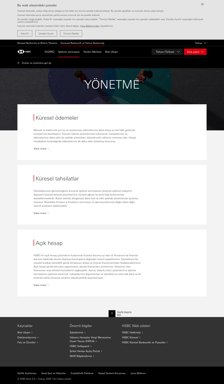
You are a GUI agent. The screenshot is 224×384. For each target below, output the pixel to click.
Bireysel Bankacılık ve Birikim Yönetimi (37, 42)
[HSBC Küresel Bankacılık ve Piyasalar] (145, 342)
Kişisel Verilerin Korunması (112, 373)
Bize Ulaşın (111, 51)
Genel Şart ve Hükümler (53, 373)
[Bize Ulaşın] (41, 332)
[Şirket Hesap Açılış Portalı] (93, 351)
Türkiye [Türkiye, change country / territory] (201, 42)
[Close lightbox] (202, 4)
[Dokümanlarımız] (41, 337)
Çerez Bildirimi (138, 373)
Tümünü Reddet (71, 33)
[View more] (88, 148)
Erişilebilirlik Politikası (82, 373)
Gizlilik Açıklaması (26, 373)
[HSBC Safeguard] (93, 346)
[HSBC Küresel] (145, 337)
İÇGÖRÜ (49, 51)
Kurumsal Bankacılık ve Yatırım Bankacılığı (82, 42)
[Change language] (167, 52)
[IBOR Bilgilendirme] (93, 356)
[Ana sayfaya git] (25, 51)
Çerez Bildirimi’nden (89, 25)
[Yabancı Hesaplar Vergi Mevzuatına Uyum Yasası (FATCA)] (93, 339)
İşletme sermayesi (68, 51)
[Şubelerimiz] (93, 332)
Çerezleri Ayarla (46, 33)
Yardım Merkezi (92, 51)
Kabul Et (25, 33)
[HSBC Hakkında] (145, 332)
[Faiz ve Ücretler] (41, 342)
